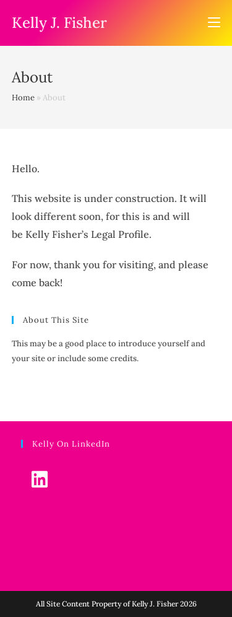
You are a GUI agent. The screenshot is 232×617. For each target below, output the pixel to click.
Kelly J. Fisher (59, 22)
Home (23, 97)
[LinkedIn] (40, 479)
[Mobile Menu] (214, 23)
